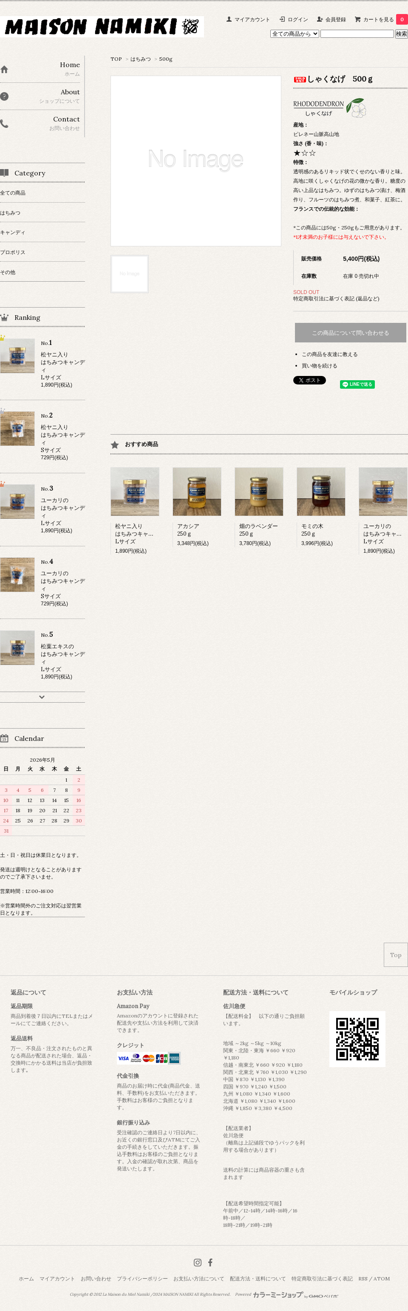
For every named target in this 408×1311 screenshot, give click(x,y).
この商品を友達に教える (330, 354)
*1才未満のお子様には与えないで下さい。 (341, 237)
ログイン (298, 19)
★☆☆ (304, 153)
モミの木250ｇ (312, 530)
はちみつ (140, 59)
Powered (286, 1294)
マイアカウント (252, 19)
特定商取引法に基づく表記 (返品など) (336, 298)
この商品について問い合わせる (350, 333)
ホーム (26, 1278)
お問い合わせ (96, 1278)
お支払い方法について (198, 1278)
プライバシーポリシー (142, 1278)
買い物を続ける (319, 365)
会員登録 (336, 19)
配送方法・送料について (258, 1278)
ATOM (382, 1278)
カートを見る (385, 19)
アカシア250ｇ (188, 530)
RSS (363, 1278)
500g (166, 59)
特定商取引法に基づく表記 (322, 1278)
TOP (116, 59)
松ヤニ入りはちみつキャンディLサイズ (140, 534)
